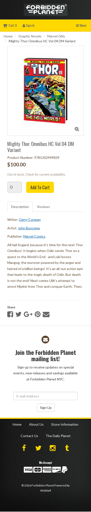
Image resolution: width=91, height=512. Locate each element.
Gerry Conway (30, 219)
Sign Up (46, 407)
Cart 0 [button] (10, 25)
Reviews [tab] (43, 207)
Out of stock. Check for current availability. (36, 174)
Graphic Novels (29, 36)
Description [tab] (20, 207)
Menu (81, 25)
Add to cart (40, 187)
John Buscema (29, 228)
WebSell (45, 490)
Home (8, 36)
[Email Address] (45, 396)
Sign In (28, 25)
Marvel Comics (34, 236)
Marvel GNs (56, 36)
